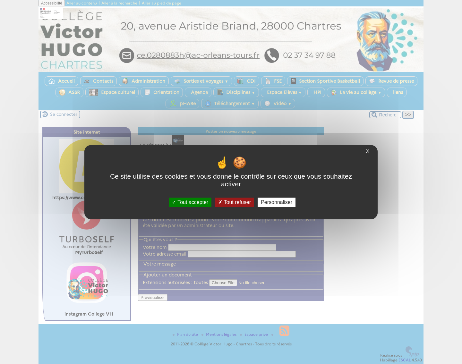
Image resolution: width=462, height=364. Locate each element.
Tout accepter (190, 202)
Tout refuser (234, 202)
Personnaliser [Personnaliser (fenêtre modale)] (276, 202)
